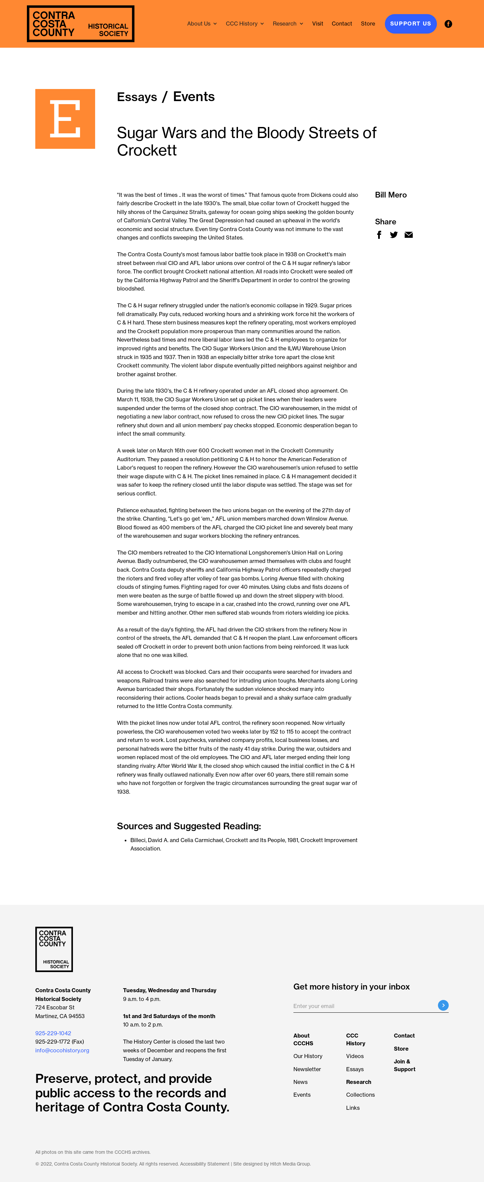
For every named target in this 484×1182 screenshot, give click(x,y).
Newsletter (307, 1069)
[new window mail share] (409, 235)
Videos (355, 1056)
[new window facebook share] (379, 235)
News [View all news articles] (300, 1082)
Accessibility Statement (205, 1164)
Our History (307, 1056)
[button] (202, 24)
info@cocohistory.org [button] (62, 1050)
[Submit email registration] (443, 1005)
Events (302, 1094)
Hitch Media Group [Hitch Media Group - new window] (290, 1164)
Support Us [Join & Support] (411, 23)
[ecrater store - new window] (368, 24)
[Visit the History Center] (317, 24)
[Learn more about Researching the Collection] (358, 1082)
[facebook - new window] (448, 24)
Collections (360, 1094)
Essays (355, 1069)
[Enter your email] (371, 1006)
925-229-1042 (53, 1033)
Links (353, 1107)
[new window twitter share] (394, 235)
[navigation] (80, 23)
